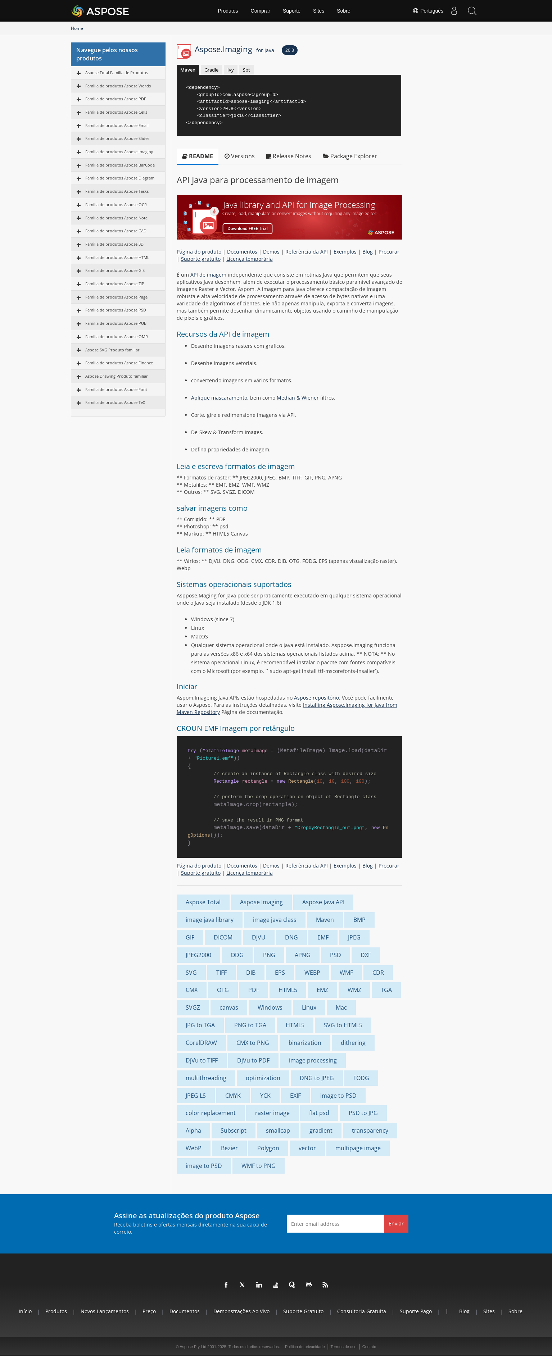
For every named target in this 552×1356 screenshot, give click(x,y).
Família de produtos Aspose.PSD (115, 310)
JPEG (354, 937)
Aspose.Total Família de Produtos (116, 72)
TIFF (221, 973)
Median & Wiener (298, 397)
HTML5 (288, 990)
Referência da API (306, 251)
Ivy (230, 70)
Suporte (291, 11)
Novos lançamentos (105, 1311)
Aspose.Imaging (234, 49)
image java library (210, 920)
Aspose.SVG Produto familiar (112, 349)
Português (427, 11)
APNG (303, 955)
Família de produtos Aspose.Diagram (119, 178)
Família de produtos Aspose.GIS (115, 270)
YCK (265, 1096)
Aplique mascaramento (219, 397)
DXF (366, 955)
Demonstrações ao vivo (241, 1311)
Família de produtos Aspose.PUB (115, 323)
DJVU (259, 937)
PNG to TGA (250, 1025)
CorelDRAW (201, 1043)
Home (77, 28)
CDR (378, 973)
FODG (361, 1078)
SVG (191, 973)
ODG (237, 955)
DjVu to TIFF (202, 1060)
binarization (305, 1043)
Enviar (396, 1223)
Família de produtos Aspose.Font (116, 389)
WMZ (354, 990)
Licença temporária (249, 258)
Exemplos (345, 251)
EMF (323, 937)
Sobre (343, 11)
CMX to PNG (252, 1043)
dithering (353, 1043)
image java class (275, 920)
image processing (313, 1060)
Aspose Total (203, 902)
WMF (346, 973)
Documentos (242, 251)
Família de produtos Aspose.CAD (115, 230)
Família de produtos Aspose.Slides (117, 138)
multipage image (358, 1148)
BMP (359, 920)
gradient (320, 1130)
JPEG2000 (198, 955)
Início (25, 1311)
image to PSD (338, 1096)
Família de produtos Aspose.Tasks (117, 191)
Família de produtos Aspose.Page (116, 297)
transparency (370, 1130)
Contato (369, 1346)
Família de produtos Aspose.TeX (115, 402)
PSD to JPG (363, 1113)
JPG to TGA (200, 1025)
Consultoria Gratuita (361, 1311)
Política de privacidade (305, 1346)
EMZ (322, 990)
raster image (272, 1113)
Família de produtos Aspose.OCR (116, 204)
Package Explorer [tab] (350, 156)
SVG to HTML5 (343, 1025)
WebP (194, 1148)
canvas (229, 1007)
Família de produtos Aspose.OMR (116, 336)
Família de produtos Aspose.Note (116, 217)
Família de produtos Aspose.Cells (116, 112)
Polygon (268, 1148)
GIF (190, 937)
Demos (271, 251)
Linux (309, 1007)
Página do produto (199, 251)
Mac (341, 1007)
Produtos (228, 11)
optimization (263, 1078)
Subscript (233, 1130)
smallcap (278, 1130)
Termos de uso (344, 1346)
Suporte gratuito (201, 258)
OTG (223, 990)
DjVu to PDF (253, 1060)
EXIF (295, 1096)
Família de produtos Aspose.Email (117, 125)
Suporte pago (416, 1311)
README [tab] (197, 156)
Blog (367, 251)
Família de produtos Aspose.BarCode (120, 165)
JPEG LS (196, 1096)
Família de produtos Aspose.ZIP (114, 283)
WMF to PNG (258, 1166)
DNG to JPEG (317, 1078)
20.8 (289, 50)
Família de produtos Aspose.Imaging (119, 151)
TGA (386, 990)
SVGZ (193, 1007)
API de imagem (208, 274)
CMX (192, 990)
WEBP (312, 973)
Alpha (193, 1130)
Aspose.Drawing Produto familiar (116, 376)
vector (307, 1148)
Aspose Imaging (261, 902)
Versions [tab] (240, 156)
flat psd (319, 1113)
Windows (270, 1007)
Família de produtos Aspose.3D (114, 244)
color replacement (211, 1113)
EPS (280, 973)
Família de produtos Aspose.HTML (117, 257)
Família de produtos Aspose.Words (118, 85)
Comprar (260, 11)
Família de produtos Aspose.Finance (119, 362)
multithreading (206, 1078)
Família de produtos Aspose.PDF (115, 98)
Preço (149, 1311)
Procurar (389, 251)
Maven (187, 70)
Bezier (229, 1148)
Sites (318, 11)
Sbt (246, 70)
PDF (253, 990)
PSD (335, 955)
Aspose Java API (323, 902)
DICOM (223, 937)
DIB (250, 973)
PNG (269, 955)
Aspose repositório (316, 697)
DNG (291, 937)
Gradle (211, 70)
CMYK (233, 1096)
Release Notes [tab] (288, 156)
